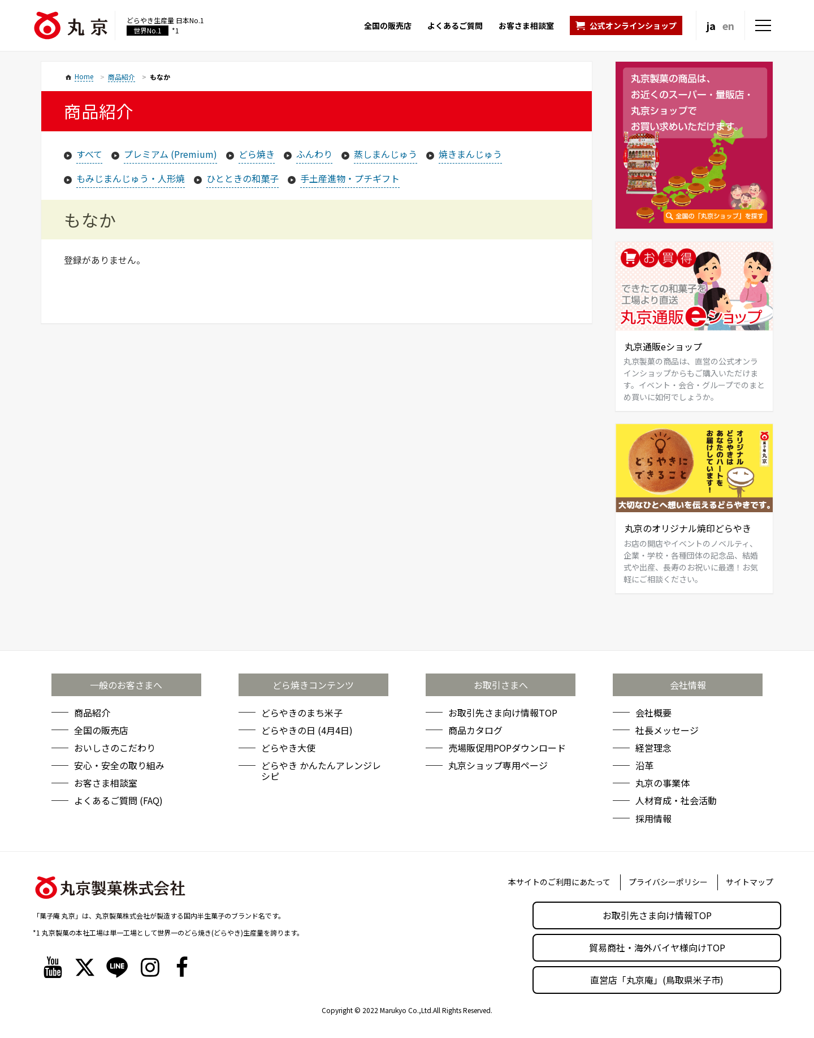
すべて (89, 154)
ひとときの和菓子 (242, 178)
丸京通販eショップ (663, 346)
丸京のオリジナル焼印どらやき (688, 528)
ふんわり (314, 154)
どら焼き (257, 154)
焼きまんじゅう (470, 154)
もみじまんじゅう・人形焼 (130, 178)
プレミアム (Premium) (170, 154)
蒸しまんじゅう (385, 154)
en (728, 25)
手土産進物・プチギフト (350, 178)
